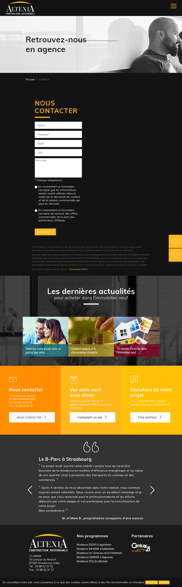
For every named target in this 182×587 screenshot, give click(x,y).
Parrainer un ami (90, 417)
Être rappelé (147, 417)
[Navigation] (173, 6)
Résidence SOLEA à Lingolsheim (94, 544)
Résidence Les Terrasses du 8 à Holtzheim (99, 553)
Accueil (30, 79)
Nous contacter (29, 417)
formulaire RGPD (78, 269)
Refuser (164, 582)
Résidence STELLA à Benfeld (92, 561)
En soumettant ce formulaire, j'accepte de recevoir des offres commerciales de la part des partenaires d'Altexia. (58, 215)
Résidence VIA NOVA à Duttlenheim (95, 548)
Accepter (151, 582)
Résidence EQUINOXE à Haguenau (95, 557)
